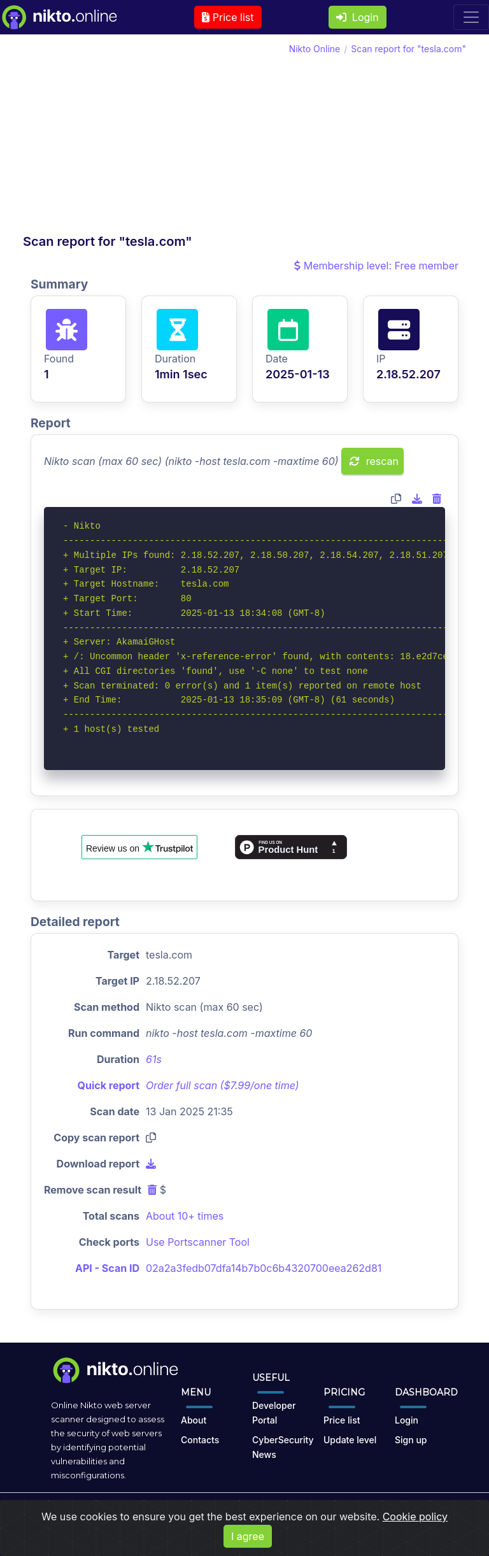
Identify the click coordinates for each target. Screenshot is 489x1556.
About (193, 1420)
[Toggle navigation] (471, 17)
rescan (374, 461)
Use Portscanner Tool (198, 1242)
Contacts (200, 1439)
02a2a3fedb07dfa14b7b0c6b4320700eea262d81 (263, 1268)
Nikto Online (315, 48)
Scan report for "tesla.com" (408, 48)
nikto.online (118, 1513)
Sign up (411, 1439)
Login (357, 17)
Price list (227, 17)
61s (154, 1059)
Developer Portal (273, 1412)
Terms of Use (224, 1513)
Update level (349, 1439)
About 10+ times (184, 1216)
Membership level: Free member (376, 265)
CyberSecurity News (283, 1447)
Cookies (346, 1513)
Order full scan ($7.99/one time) (222, 1085)
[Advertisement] (133, 137)
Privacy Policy (291, 1513)
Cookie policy (415, 1542)
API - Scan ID (107, 1268)
